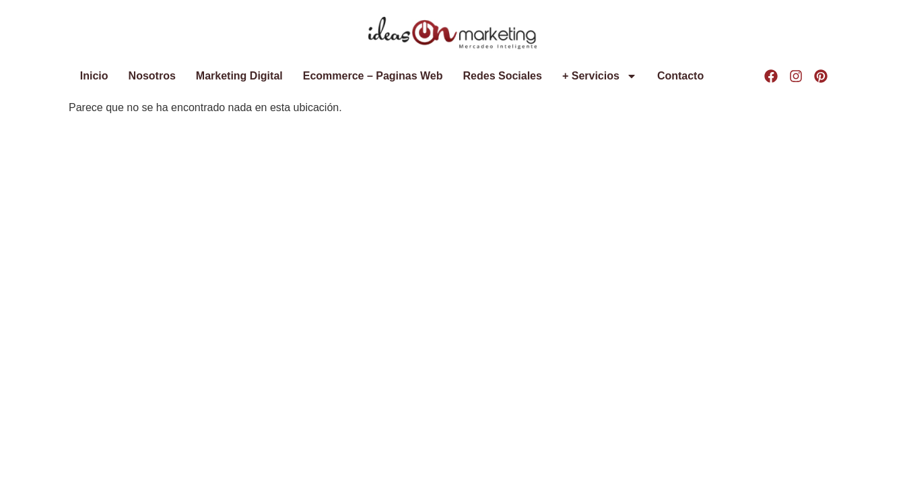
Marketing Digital (239, 76)
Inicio (94, 76)
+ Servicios (599, 76)
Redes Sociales (502, 76)
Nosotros (152, 76)
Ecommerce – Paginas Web (373, 76)
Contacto (680, 76)
